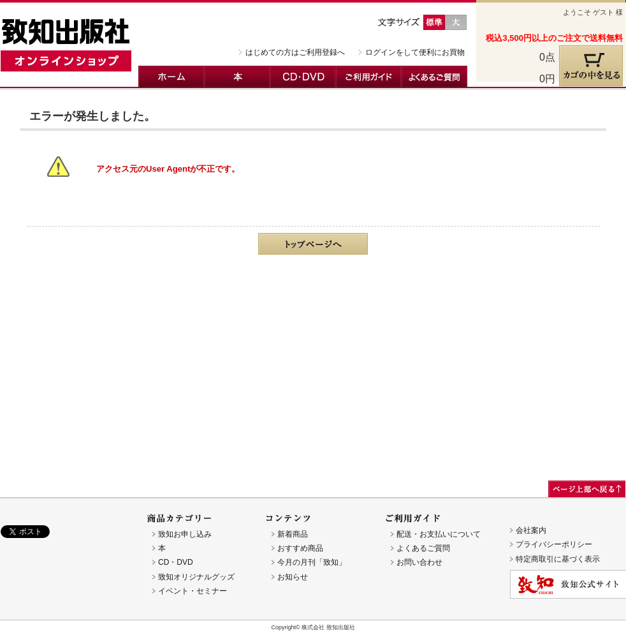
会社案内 (531, 530)
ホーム (171, 77)
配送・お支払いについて (439, 534)
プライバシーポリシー (554, 544)
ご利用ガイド (369, 77)
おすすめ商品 (300, 548)
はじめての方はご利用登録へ (295, 52)
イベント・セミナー (192, 590)
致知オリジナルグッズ (196, 576)
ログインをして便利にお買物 (415, 52)
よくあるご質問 (434, 77)
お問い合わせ (419, 562)
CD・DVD (303, 77)
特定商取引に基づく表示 (558, 559)
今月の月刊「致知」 (311, 562)
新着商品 (292, 534)
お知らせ (292, 576)
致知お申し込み (185, 534)
